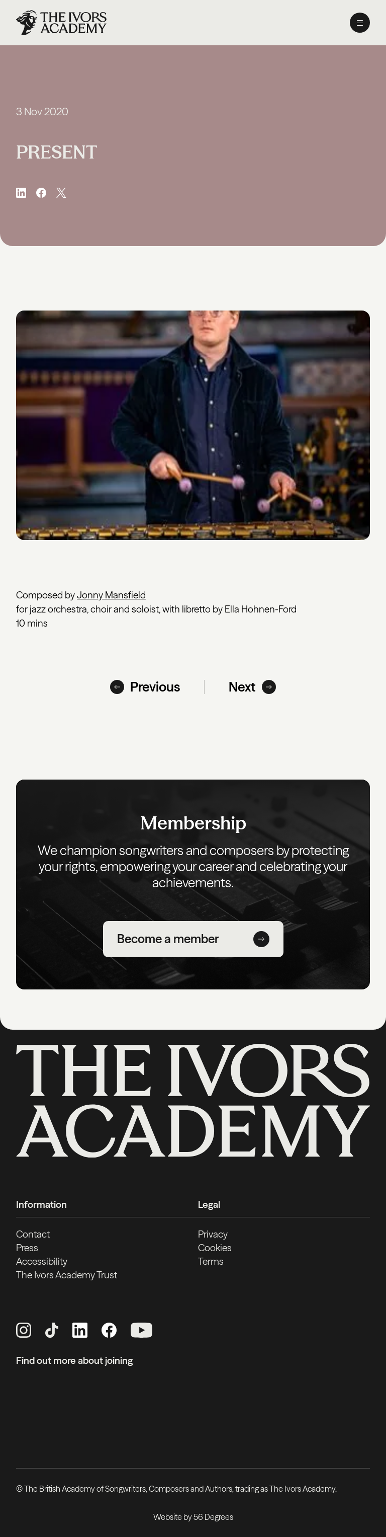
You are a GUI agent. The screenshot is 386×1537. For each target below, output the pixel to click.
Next (252, 687)
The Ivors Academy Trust (66, 1275)
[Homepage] (61, 22)
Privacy (213, 1234)
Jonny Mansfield (111, 595)
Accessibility (41, 1261)
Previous (145, 687)
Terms (211, 1261)
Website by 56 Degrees (193, 1517)
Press (27, 1248)
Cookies (215, 1248)
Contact (33, 1234)
